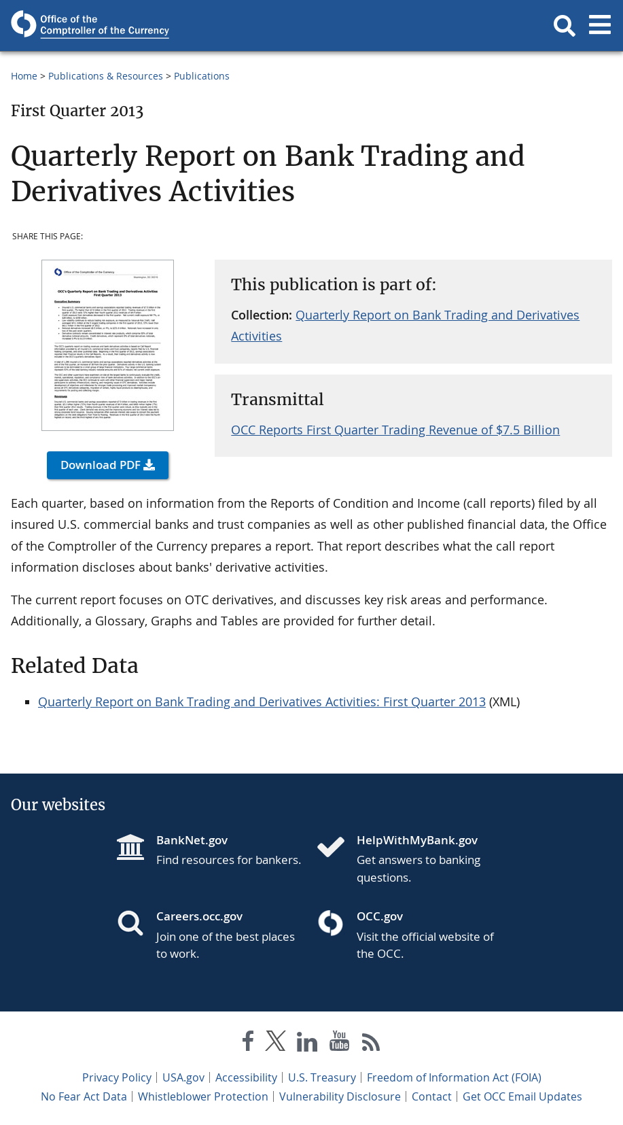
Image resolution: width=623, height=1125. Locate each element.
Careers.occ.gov (199, 916)
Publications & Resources (105, 75)
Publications (202, 75)
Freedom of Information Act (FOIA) (454, 1077)
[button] (564, 26)
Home (24, 75)
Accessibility (246, 1077)
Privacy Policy (117, 1077)
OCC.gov (380, 916)
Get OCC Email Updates (522, 1096)
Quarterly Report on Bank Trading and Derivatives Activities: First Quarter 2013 (262, 701)
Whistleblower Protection (203, 1096)
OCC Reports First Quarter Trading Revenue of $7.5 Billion (395, 429)
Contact (432, 1096)
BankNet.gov (192, 840)
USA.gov (183, 1077)
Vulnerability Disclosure (340, 1096)
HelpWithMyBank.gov (417, 840)
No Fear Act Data (84, 1096)
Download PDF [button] (100, 464)
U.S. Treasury (322, 1077)
